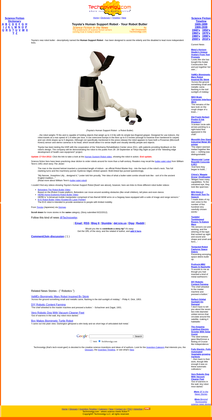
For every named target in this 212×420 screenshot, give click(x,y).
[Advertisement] (14, 86)
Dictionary (105, 18)
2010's (206, 39)
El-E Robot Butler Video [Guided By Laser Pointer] (62, 199)
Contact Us (120, 409)
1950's (206, 30)
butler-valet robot (163, 161)
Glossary (89, 349)
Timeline (116, 18)
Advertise (137, 409)
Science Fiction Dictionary (14, 20)
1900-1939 (201, 27)
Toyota (40, 207)
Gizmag (62, 207)
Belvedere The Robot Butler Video (54, 189)
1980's (196, 36)
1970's (206, 33)
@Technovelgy (68, 217)
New (124, 18)
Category (103, 409)
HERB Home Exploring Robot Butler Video (58, 194)
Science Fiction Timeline (201, 20)
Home (96, 18)
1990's (206, 36)
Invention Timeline (106, 349)
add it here (135, 231)
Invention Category (155, 347)
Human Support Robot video (98, 156)
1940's (196, 30)
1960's (196, 33)
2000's (196, 39)
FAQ (130, 409)
